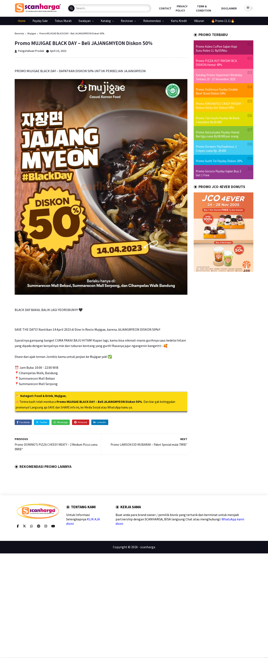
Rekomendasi (152, 21)
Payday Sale (40, 21)
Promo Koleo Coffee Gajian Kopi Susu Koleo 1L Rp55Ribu (216, 48)
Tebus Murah (63, 21)
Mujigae (31, 33)
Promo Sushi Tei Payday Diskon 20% (219, 161)
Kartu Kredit (179, 21)
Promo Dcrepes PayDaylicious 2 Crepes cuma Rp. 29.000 (216, 148)
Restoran (127, 21)
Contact (165, 8)
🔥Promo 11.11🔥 (223, 21)
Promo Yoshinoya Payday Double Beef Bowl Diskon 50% (217, 91)
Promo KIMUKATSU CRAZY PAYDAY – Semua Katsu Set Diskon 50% (219, 106)
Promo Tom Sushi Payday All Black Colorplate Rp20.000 (218, 120)
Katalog (106, 21)
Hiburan (199, 21)
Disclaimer (229, 8)
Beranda (19, 33)
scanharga (147, 547)
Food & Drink (44, 396)
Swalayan (85, 21)
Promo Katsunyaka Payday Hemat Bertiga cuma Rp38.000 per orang (218, 134)
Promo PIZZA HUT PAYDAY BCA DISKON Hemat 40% (216, 63)
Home (22, 21)
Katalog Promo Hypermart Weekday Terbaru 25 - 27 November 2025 (219, 77)
